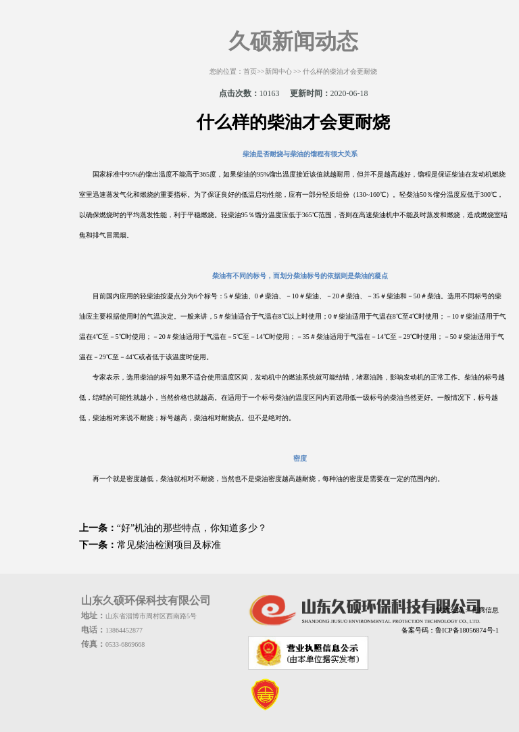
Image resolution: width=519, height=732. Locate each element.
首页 (250, 71)
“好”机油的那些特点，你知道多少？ (192, 528)
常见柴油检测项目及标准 (169, 545)
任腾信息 (484, 610)
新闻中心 (278, 71)
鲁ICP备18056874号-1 (467, 630)
